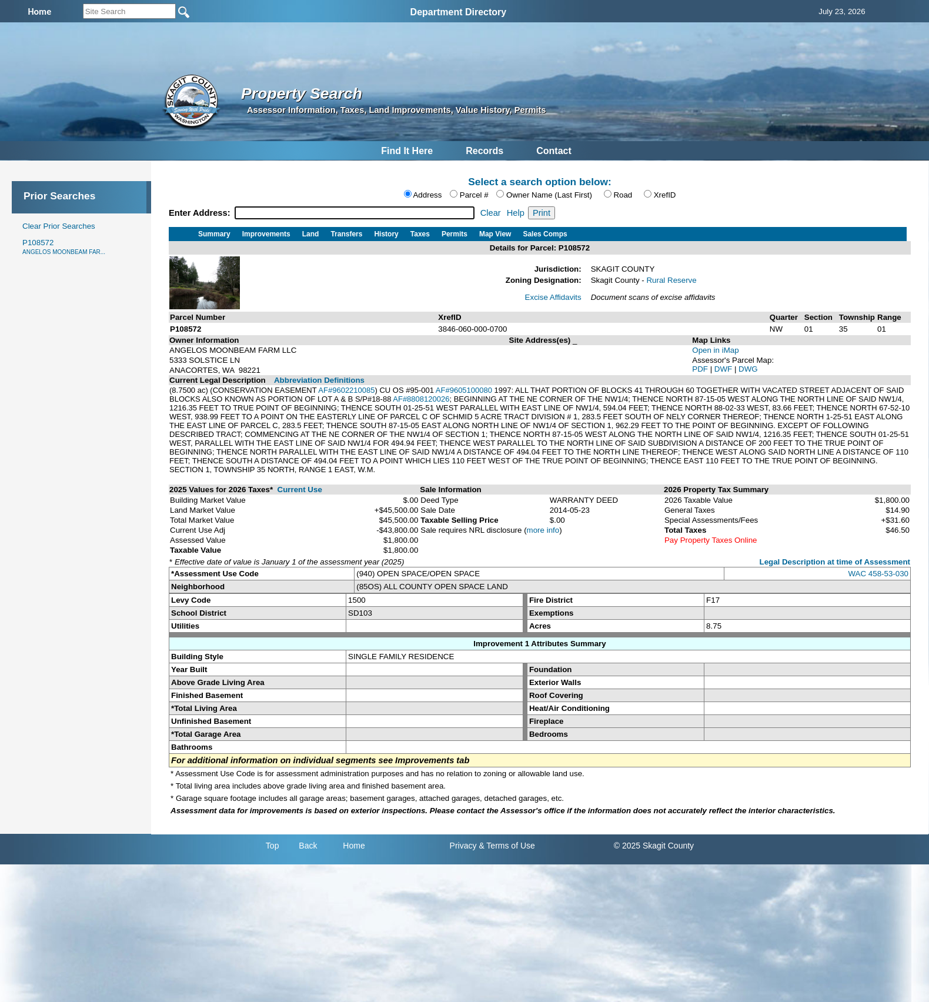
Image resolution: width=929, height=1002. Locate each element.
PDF (701, 369)
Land (310, 234)
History (386, 234)
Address (427, 195)
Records (484, 151)
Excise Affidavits (553, 297)
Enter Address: (201, 213)
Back (308, 845)
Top (272, 845)
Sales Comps (545, 234)
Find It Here (407, 151)
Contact (554, 151)
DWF (724, 369)
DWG (748, 369)
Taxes (420, 234)
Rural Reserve (671, 280)
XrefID (665, 195)
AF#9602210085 (346, 390)
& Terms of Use (506, 845)
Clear (490, 213)
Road (622, 195)
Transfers (346, 234)
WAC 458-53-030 (878, 573)
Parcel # (474, 195)
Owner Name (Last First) (549, 195)
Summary (214, 234)
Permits (454, 234)
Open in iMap (715, 350)
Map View (495, 234)
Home (354, 845)
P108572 (63, 246)
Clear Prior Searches (58, 226)
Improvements (266, 234)
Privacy (463, 845)
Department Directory (458, 12)
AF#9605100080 (464, 390)
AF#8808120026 (421, 399)
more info (543, 530)
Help (515, 213)
